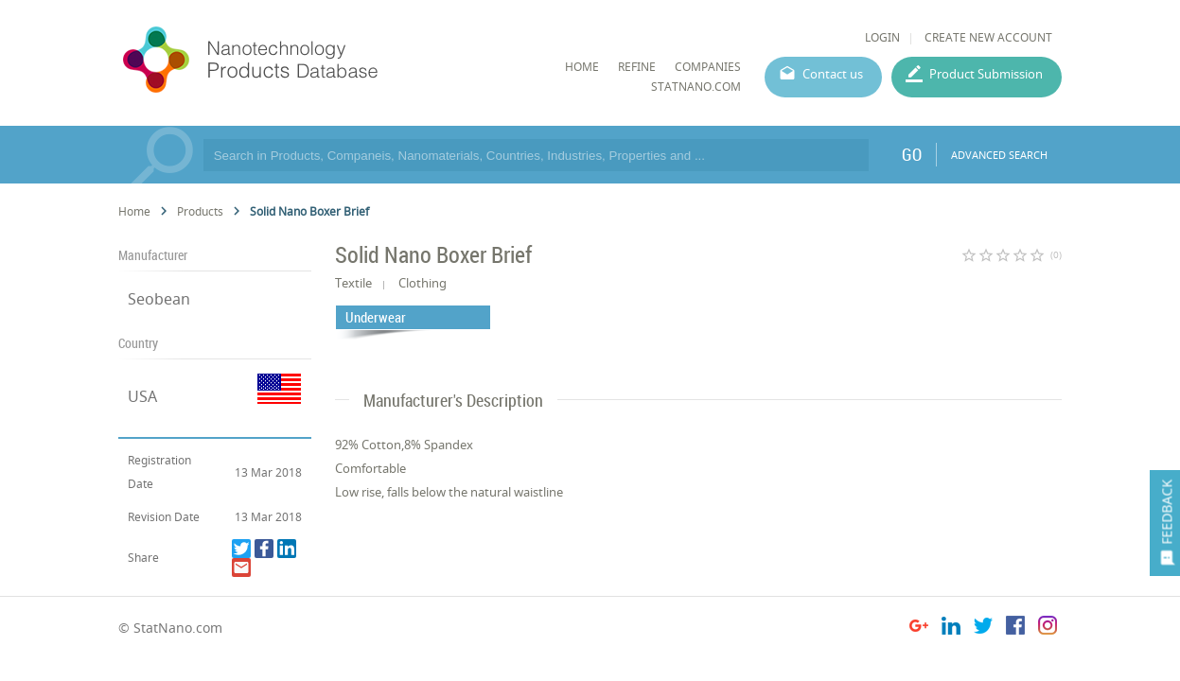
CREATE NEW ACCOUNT (988, 37)
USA (142, 396)
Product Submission (986, 73)
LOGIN (882, 37)
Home (134, 211)
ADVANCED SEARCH (999, 155)
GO (912, 154)
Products (200, 211)
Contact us (832, 73)
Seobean (159, 298)
